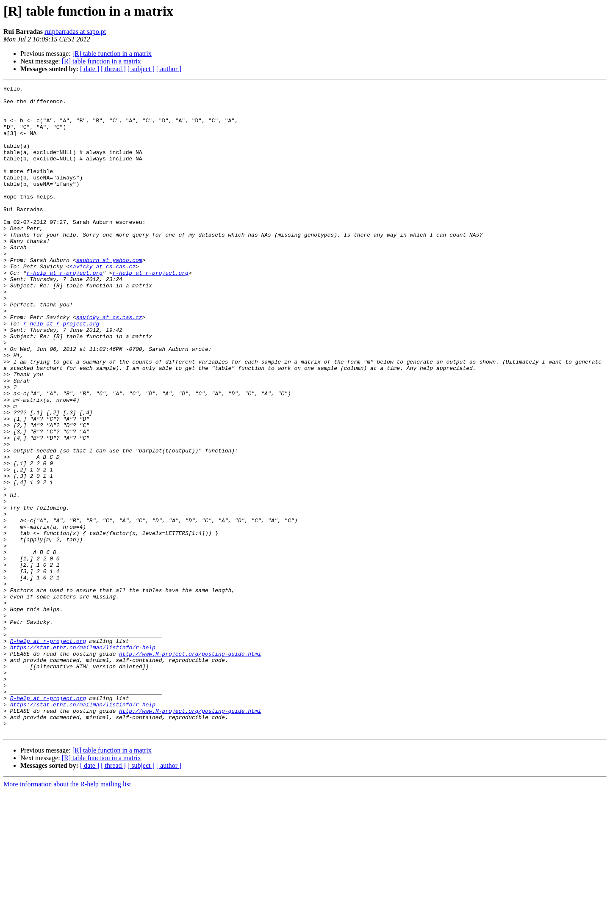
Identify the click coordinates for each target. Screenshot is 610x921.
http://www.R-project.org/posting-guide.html (190, 768)
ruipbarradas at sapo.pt (75, 31)
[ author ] (169, 68)
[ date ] (89, 68)
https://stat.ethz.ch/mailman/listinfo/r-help (82, 760)
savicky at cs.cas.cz (102, 303)
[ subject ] (141, 68)
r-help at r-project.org (65, 310)
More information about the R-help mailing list (67, 913)
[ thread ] (113, 68)
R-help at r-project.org (48, 752)
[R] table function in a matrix (112, 53)
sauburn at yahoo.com (109, 295)
